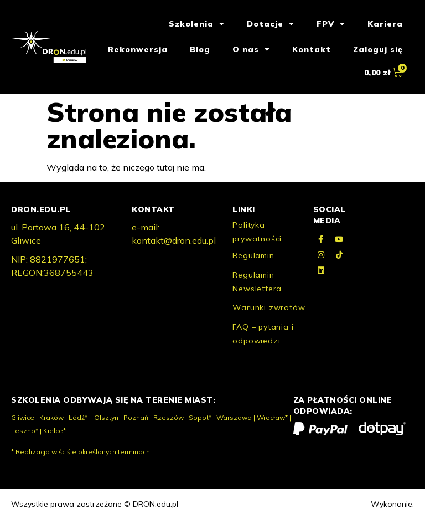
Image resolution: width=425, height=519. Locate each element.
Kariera (385, 24)
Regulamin (253, 255)
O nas (251, 49)
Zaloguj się (378, 49)
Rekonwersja (138, 49)
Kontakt (311, 49)
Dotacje (270, 23)
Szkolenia (197, 23)
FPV (331, 23)
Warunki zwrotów (268, 307)
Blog (200, 49)
